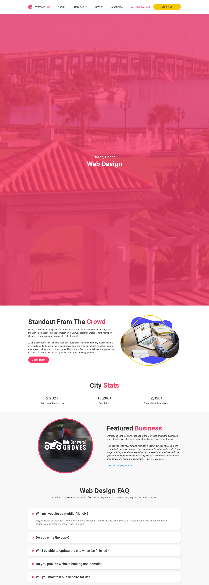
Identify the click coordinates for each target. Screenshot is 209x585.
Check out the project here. (119, 465)
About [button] (61, 6)
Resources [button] (116, 6)
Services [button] (79, 6)
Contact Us (167, 6)
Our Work (99, 6)
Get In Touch (38, 359)
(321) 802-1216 (142, 6)
